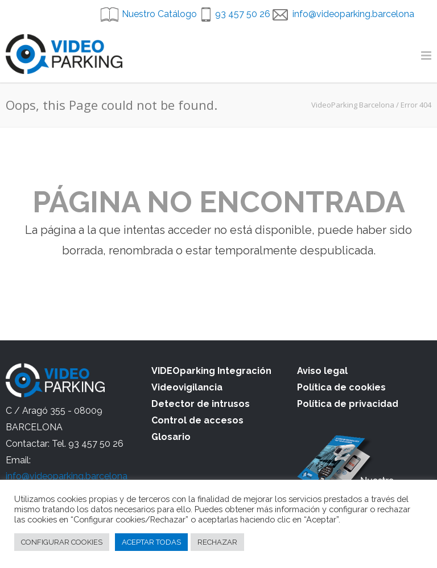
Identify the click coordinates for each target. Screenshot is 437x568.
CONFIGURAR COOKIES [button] (61, 542)
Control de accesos (197, 420)
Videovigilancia (186, 387)
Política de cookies (341, 387)
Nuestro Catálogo (159, 14)
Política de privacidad (347, 403)
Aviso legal (322, 370)
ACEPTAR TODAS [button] (151, 542)
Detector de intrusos (200, 403)
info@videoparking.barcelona (353, 14)
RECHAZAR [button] (217, 542)
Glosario (171, 436)
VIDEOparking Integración (211, 370)
